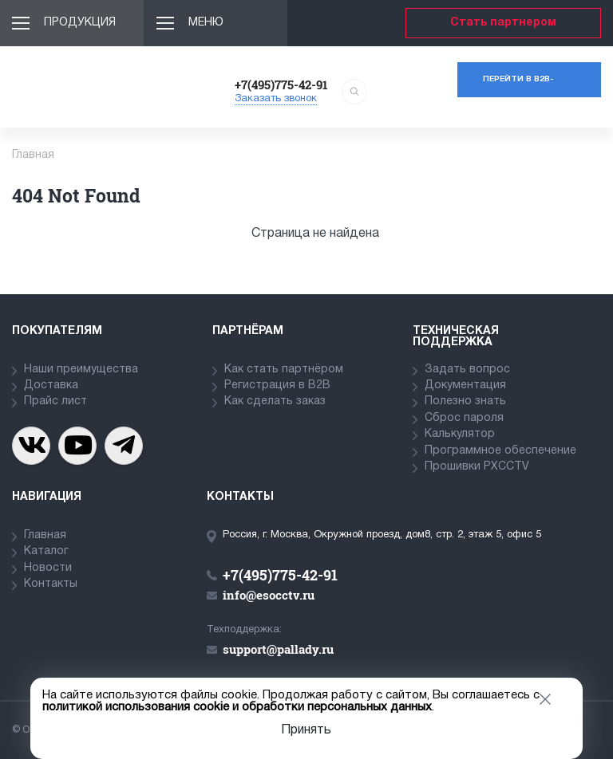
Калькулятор (460, 434)
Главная (45, 535)
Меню (205, 23)
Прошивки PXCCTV (477, 467)
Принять (306, 730)
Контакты (50, 584)
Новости (48, 568)
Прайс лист (55, 401)
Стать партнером (503, 23)
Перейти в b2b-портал (518, 86)
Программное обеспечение (500, 451)
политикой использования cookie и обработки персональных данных (237, 707)
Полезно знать (465, 401)
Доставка (51, 385)
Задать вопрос (467, 369)
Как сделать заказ (275, 401)
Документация (465, 385)
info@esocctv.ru (268, 595)
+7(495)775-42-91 (281, 84)
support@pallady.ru (278, 649)
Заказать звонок (276, 99)
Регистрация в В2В (277, 385)
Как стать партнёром (283, 369)
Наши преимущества (81, 369)
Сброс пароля (464, 418)
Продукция (80, 23)
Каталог (46, 551)
